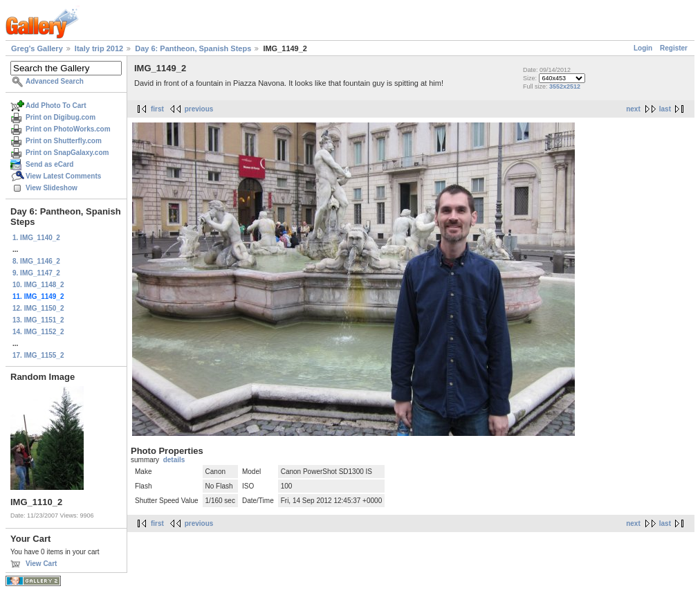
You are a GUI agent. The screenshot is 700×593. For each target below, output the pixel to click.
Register (674, 48)
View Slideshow (51, 188)
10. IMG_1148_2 (38, 285)
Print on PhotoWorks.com (68, 129)
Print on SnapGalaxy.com (67, 152)
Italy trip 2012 (99, 48)
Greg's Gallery (37, 48)
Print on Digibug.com (60, 117)
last (665, 109)
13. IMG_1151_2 (38, 320)
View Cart (41, 563)
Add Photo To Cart (56, 105)
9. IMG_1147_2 (36, 273)
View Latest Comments (63, 176)
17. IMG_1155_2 (38, 355)
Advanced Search (55, 81)
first (157, 109)
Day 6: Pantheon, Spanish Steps (193, 48)
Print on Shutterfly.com (64, 141)
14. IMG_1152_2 (38, 332)
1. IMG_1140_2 (36, 237)
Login (643, 48)
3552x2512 (564, 86)
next (633, 109)
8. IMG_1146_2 (36, 261)
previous (199, 109)
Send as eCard (49, 164)
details (174, 460)
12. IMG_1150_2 (38, 308)
